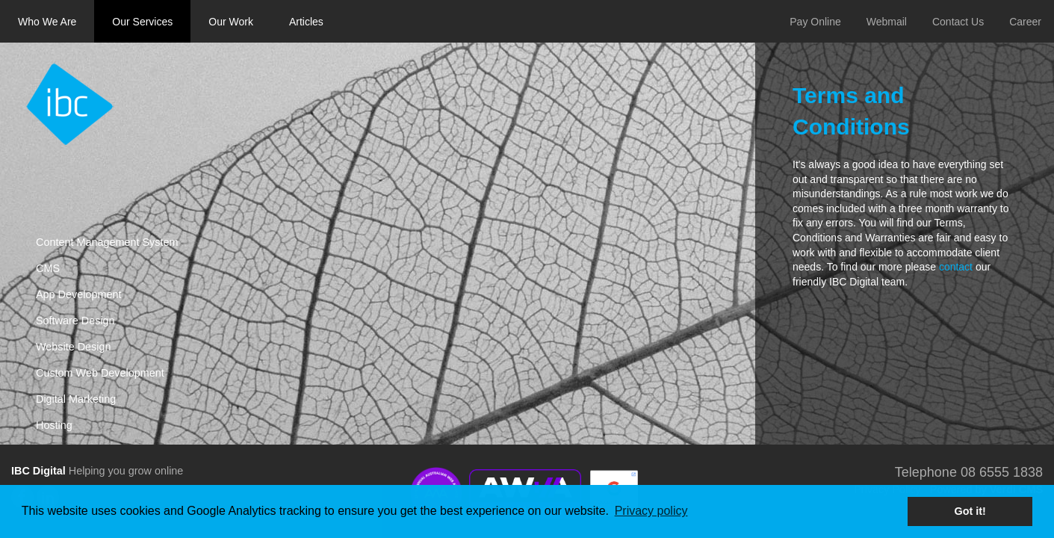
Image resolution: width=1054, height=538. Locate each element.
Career (1025, 22)
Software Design (75, 321)
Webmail (887, 22)
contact (956, 267)
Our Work (230, 22)
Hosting (54, 425)
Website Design (73, 347)
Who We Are (47, 22)
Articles (306, 22)
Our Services (142, 22)
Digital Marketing (76, 399)
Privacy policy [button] (651, 510)
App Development (78, 294)
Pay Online (815, 22)
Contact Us (958, 22)
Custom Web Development (100, 373)
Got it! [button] (970, 511)
